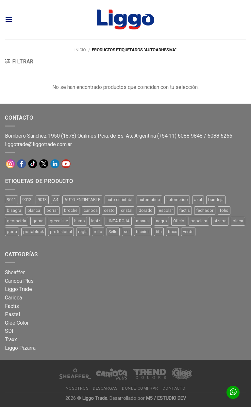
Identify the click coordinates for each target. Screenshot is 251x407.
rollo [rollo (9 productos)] (98, 231)
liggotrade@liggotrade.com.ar (38, 144)
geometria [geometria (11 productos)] (16, 220)
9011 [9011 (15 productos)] (11, 199)
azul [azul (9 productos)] (198, 199)
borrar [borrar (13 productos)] (52, 210)
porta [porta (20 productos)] (12, 231)
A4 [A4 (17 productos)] (55, 199)
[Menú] (9, 19)
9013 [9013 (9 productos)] (42, 199)
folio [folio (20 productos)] (224, 210)
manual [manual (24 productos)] (143, 220)
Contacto (173, 388)
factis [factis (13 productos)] (184, 210)
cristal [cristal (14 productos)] (126, 210)
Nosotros (77, 388)
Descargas (105, 388)
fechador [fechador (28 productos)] (204, 210)
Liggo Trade (18, 289)
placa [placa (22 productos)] (238, 220)
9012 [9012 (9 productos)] (26, 199)
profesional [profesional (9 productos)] (61, 231)
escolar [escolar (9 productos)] (166, 210)
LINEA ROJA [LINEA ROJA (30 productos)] (118, 220)
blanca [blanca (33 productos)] (33, 210)
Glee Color (17, 323)
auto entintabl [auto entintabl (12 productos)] (119, 199)
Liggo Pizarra (20, 348)
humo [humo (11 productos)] (79, 220)
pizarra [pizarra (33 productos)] (219, 220)
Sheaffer (15, 272)
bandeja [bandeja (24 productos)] (216, 199)
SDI (9, 331)
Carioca (13, 298)
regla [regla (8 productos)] (83, 231)
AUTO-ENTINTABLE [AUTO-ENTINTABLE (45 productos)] (82, 199)
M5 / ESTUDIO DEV (166, 398)
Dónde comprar (140, 388)
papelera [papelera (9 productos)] (199, 220)
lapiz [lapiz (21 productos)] (95, 220)
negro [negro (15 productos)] (161, 220)
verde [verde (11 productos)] (188, 231)
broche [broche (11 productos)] (70, 210)
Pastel (12, 314)
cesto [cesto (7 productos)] (109, 210)
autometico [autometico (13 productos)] (177, 199)
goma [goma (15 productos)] (37, 220)
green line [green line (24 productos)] (59, 220)
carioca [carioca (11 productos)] (91, 210)
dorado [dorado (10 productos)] (146, 210)
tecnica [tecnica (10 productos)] (143, 231)
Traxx (11, 339)
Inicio (80, 49)
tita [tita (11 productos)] (159, 231)
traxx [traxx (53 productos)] (172, 231)
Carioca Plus (19, 281)
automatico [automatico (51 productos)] (149, 199)
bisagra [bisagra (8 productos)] (14, 210)
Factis (12, 306)
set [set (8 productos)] (127, 231)
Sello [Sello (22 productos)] (113, 231)
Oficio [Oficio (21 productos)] (178, 220)
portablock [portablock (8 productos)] (33, 231)
